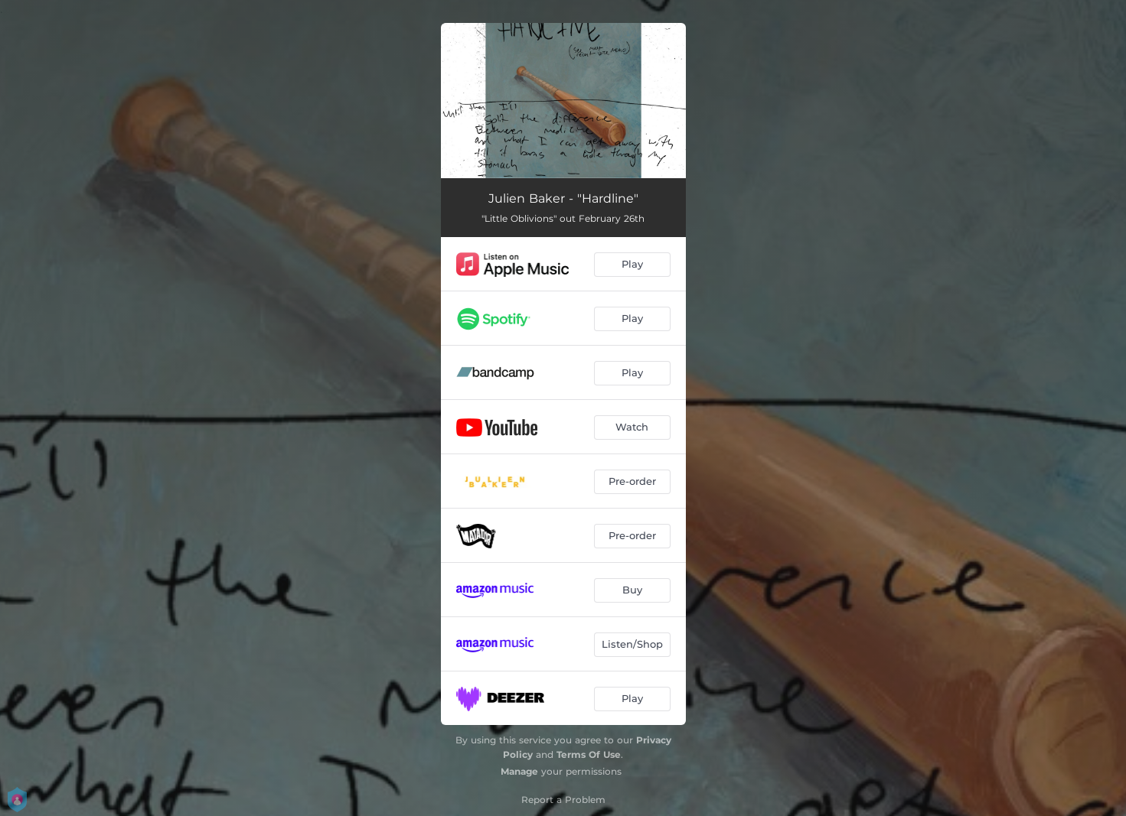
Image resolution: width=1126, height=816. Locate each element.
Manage (519, 771)
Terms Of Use (588, 754)
